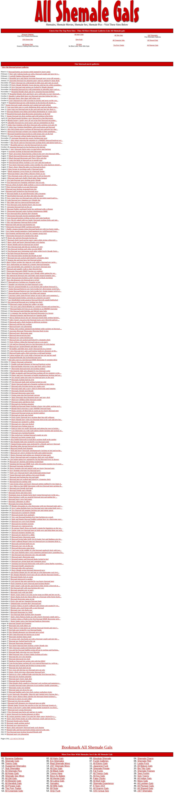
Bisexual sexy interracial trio (22, 526)
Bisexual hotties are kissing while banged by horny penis (29, 72)
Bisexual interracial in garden (21, 579)
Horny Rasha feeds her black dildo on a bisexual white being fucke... (36, 597)
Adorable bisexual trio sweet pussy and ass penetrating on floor (30, 123)
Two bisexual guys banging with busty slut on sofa (25, 182)
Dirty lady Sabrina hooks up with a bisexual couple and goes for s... (34, 74)
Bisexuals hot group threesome (20, 504)
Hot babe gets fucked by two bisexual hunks (25, 630)
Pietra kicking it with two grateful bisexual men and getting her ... (33, 497)
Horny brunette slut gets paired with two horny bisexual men (32, 468)
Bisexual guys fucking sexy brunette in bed (24, 282)
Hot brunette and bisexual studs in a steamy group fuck (26, 233)
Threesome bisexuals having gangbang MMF (23, 216)
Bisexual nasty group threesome (20, 710)
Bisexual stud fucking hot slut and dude (24, 477)
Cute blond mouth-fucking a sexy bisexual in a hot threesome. (30, 118)
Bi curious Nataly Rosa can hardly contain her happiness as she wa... (36, 528)
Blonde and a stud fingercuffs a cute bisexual (27, 608)
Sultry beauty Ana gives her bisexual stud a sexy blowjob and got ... (34, 320)
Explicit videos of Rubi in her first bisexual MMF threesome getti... (35, 619)
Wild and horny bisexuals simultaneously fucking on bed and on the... (36, 450)
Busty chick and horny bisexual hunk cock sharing (26, 242)
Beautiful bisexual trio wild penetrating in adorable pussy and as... (35, 89)
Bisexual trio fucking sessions (22, 524)
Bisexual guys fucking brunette (22, 433)
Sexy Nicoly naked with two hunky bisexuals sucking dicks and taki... (33, 220)
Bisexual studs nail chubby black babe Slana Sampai (27, 178)
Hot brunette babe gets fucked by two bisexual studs (30, 442)
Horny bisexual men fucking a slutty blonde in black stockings (30, 278)
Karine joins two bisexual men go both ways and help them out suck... (37, 530)
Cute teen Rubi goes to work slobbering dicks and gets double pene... (32, 107)
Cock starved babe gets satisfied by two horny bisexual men (29, 267)
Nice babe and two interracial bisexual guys (23, 202)
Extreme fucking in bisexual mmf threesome (25, 151)
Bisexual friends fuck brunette (22, 448)
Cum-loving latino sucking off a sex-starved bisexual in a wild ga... (33, 663)
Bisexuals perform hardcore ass (23, 544)
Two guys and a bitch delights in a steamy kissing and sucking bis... (35, 306)
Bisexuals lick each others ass (20, 626)
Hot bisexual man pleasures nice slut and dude (28, 555)
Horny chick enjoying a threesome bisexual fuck (27, 672)
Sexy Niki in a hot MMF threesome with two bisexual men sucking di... (36, 486)
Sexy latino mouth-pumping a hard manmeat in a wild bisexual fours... (32, 231)
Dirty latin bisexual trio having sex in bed (24, 634)
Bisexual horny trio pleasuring (20, 326)
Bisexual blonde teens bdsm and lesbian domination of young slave (32, 112)
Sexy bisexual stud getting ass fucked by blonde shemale (32, 87)
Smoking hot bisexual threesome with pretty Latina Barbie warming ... (37, 563)
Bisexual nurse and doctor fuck (22, 402)
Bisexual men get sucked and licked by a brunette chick (27, 258)
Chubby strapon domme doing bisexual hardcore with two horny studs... (32, 229)
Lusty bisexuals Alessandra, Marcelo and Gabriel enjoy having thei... (33, 694)
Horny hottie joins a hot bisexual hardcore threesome (30, 621)
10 (23, 739)
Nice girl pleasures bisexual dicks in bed (22, 222)
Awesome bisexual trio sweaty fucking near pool (29, 138)
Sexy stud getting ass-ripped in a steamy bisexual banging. (28, 264)
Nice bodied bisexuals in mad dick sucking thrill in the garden (33, 439)
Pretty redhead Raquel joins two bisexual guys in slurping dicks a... (36, 541)
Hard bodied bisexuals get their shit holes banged (25, 196)
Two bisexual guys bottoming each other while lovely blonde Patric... (33, 251)
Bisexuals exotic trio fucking (19, 688)
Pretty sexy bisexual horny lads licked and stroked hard (30, 473)
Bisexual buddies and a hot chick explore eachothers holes (30, 692)
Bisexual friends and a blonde (20, 490)
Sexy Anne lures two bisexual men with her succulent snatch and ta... (32, 198)
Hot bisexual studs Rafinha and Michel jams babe (28, 311)
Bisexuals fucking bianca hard (20, 637)
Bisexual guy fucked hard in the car (22, 641)
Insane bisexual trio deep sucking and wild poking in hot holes (30, 116)
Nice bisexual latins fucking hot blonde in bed (24, 256)
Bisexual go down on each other (20, 699)
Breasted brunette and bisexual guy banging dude (28, 315)
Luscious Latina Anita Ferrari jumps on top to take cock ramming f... (33, 295)
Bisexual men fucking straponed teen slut (21, 189)
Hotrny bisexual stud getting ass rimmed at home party (31, 455)
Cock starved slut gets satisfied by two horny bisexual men (32, 581)
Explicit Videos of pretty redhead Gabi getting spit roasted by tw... (35, 606)
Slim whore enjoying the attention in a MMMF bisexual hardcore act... (37, 140)
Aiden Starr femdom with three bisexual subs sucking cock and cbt (32, 125)
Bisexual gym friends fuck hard (21, 488)
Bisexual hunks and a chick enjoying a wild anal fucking (30, 353)
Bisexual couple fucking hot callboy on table (26, 304)
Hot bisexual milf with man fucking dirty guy (27, 588)
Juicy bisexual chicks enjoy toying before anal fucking (31, 149)
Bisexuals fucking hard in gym (22, 380)
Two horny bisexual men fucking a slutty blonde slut (28, 645)
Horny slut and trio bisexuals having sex (22, 238)
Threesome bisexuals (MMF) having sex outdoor (25, 271)
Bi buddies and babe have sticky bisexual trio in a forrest (30, 349)
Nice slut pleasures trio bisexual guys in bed (23, 280)
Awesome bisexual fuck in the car (19, 207)
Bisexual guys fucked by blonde (23, 513)
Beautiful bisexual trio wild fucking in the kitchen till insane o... (32, 103)
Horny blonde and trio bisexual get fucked (23, 244)
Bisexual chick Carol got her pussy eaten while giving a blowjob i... (32, 240)
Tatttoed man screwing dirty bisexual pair (26, 603)
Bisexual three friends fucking (20, 681)
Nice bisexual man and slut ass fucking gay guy (25, 247)
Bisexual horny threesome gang (23, 537)
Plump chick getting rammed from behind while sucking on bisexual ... (35, 329)
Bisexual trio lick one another (19, 701)
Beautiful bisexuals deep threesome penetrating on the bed (28, 114)
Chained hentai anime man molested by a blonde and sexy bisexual (35, 444)
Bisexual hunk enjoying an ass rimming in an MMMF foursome (33, 309)
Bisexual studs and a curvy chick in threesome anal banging (33, 388)
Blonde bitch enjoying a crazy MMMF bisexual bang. (31, 408)
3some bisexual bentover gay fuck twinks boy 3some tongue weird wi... (34, 291)
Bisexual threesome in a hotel (21, 612)
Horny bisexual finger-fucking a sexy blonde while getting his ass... (31, 273)
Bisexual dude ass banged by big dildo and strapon (27, 293)
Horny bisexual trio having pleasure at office (23, 714)
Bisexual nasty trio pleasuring (18, 734)
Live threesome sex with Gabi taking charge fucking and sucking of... (37, 431)
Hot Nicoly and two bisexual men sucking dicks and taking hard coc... (36, 143)
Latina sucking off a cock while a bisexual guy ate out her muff (32, 355)
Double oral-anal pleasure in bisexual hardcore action (31, 364)
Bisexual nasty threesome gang (20, 333)
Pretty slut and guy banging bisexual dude (26, 601)
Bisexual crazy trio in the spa (22, 546)
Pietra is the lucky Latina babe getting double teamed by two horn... (33, 707)
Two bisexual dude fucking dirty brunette (26, 614)
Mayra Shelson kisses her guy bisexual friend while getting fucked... (34, 318)
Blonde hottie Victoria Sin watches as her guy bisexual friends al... (32, 705)
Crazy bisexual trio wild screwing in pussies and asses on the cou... (33, 100)
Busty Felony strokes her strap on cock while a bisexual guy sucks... (32, 262)
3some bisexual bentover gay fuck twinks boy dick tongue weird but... (34, 289)
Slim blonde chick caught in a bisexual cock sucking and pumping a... (34, 683)
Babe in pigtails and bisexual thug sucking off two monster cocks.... (36, 373)
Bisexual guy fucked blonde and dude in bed (25, 346)
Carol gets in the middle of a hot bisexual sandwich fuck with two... (36, 550)
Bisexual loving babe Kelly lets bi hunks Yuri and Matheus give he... (36, 539)
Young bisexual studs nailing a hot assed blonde (27, 475)
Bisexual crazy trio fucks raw (21, 610)
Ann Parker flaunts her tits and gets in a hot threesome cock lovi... (35, 572)
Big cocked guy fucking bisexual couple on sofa (29, 435)
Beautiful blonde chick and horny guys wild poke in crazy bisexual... (35, 94)
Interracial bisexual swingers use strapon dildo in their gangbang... (31, 131)
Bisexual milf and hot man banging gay (20, 224)
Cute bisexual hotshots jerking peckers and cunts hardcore (28, 218)
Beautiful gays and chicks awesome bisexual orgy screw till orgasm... (35, 78)
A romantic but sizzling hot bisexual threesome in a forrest (31, 313)
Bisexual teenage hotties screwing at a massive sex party (29, 298)
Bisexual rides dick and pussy (22, 568)
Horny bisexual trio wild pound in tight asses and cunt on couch (34, 83)
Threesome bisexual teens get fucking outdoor (28, 369)
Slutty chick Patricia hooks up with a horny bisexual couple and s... (35, 617)
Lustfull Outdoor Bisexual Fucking (22, 76)
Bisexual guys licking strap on (22, 426)
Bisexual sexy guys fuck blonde (23, 521)
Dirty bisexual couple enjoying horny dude (24, 648)
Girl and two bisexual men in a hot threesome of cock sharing (32, 344)
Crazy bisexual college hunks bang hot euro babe (27, 136)
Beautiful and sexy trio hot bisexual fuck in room (29, 145)
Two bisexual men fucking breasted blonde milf (24, 732)
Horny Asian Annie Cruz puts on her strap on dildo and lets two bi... (36, 595)
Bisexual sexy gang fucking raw (21, 337)
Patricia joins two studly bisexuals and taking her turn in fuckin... (35, 428)
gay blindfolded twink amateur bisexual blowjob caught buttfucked (33, 300)
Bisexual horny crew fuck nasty (20, 499)
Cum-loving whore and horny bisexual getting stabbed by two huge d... (36, 484)
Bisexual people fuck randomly (23, 515)
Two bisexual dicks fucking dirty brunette (22, 213)
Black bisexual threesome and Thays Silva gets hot (27, 158)
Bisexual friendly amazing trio (22, 566)
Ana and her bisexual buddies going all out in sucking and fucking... (34, 650)
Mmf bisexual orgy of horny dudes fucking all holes (28, 654)
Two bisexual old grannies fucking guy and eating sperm (32, 510)
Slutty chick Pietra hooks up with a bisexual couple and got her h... (31, 719)
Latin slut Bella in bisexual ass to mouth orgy (25, 160)
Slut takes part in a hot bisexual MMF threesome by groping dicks (32, 360)
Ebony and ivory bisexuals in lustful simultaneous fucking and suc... (36, 375)
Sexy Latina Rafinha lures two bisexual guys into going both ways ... (36, 508)
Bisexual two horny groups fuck (23, 437)
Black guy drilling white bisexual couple (26, 400)
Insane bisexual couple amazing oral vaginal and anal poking (28, 105)
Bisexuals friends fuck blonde (22, 391)
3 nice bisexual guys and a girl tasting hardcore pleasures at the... (33, 351)
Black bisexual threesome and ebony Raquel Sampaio (29, 156)
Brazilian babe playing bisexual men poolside (27, 446)
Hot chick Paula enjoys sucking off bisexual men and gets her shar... (32, 129)
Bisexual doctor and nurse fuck (20, 493)
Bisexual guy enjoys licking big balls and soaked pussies (31, 453)
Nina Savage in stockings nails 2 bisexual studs (25, 169)
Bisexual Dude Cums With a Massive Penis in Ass (26, 174)
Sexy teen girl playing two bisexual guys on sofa (27, 670)
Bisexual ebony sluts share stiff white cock (24, 98)
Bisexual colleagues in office (19, 501)
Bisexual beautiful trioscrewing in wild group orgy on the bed (30, 134)
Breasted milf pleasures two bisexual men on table (26, 703)
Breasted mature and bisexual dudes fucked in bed (30, 559)
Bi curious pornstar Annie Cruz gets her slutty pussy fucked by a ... (31, 716)
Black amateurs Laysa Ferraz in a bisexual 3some (26, 171)
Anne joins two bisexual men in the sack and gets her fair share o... (31, 109)
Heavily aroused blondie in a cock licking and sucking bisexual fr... (33, 287)
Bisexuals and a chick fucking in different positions (28, 322)
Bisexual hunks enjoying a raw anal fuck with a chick (31, 366)
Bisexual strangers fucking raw (22, 532)
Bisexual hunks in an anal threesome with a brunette (26, 193)
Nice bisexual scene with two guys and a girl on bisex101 (29, 176)
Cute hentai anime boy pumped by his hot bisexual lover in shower (34, 459)
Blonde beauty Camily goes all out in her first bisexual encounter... (32, 120)
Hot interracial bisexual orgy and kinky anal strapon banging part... (31, 275)
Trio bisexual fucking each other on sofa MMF (24, 249)
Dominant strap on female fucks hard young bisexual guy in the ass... (34, 495)
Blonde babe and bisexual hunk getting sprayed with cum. (28, 730)
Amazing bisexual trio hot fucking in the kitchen (27, 147)
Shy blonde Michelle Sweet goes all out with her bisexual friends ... (36, 575)
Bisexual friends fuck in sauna (22, 577)
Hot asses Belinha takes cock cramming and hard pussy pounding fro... (37, 552)
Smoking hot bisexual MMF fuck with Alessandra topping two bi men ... (36, 464)
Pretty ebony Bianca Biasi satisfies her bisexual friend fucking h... (32, 696)
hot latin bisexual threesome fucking (20, 253)
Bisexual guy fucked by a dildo (22, 422)
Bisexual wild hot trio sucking (20, 324)
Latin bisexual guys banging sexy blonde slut (23, 200)
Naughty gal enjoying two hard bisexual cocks (25, 284)
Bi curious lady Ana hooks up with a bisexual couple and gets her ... (34, 639)
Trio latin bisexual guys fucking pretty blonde (24, 180)
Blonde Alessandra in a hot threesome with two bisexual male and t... (36, 506)
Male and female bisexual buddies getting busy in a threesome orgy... (36, 519)
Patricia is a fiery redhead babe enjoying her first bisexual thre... (32, 674)
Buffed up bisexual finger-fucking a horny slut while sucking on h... (36, 406)
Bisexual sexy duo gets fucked (22, 424)
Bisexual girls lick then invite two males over (28, 386)
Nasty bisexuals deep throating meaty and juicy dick (30, 397)
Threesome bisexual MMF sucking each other (23, 227)
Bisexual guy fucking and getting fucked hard (26, 462)
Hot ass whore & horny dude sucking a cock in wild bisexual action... (31, 185)
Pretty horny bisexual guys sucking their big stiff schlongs (32, 417)
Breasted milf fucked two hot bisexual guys (22, 191)
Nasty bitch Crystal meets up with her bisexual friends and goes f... (33, 628)
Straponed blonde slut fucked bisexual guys (25, 357)
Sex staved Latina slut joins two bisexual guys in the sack (32, 377)
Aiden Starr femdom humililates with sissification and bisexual (31, 127)
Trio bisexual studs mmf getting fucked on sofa (28, 382)
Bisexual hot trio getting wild (20, 482)
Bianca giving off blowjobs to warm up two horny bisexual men (35, 411)
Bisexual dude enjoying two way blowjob (24, 652)
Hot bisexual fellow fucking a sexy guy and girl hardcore (30, 162)
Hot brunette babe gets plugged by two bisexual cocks (30, 371)
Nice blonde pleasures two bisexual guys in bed (26, 632)
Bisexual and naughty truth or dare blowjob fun (24, 269)
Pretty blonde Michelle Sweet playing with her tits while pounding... (36, 85)
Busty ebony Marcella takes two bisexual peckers (27, 167)
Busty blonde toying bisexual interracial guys (28, 570)
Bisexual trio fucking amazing (22, 404)
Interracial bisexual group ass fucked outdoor (28, 413)
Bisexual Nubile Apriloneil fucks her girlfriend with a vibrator (30, 209)
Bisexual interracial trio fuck (20, 335)
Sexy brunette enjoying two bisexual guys (25, 470)
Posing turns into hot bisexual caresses (25, 395)
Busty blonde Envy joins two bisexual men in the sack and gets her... (36, 419)
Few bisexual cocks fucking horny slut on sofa (24, 205)
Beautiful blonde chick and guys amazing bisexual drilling (32, 92)
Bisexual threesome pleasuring (20, 643)
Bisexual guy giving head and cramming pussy (28, 561)
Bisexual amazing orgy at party (22, 590)
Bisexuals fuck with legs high (21, 592)
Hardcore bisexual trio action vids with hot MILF (27, 661)
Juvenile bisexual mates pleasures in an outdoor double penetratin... (34, 685)
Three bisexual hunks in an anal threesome (21, 187)
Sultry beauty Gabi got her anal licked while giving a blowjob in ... (35, 586)
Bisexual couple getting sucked (18, 723)
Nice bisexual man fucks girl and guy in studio (25, 712)
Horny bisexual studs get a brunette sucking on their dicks (32, 384)
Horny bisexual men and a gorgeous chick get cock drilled (32, 457)
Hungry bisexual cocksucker (21, 362)
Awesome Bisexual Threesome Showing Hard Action (29, 331)
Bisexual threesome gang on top (22, 599)
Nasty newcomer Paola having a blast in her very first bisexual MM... (34, 154)
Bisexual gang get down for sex (20, 690)
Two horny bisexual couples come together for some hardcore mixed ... (35, 165)
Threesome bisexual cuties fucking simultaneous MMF (27, 211)
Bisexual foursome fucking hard (21, 466)
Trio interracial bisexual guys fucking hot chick (24, 302)
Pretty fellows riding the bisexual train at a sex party (28, 342)
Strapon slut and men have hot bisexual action (24, 260)
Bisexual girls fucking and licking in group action (27, 665)
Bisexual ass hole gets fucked (22, 415)
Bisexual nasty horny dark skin (20, 679)
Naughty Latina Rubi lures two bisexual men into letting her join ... (33, 96)
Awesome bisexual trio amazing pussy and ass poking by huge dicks (34, 80)
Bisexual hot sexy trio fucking (20, 657)
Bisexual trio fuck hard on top (20, 668)
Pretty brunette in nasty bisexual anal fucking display (30, 583)
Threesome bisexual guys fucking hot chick (22, 236)
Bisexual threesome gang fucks (22, 393)
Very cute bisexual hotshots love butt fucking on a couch (32, 517)
